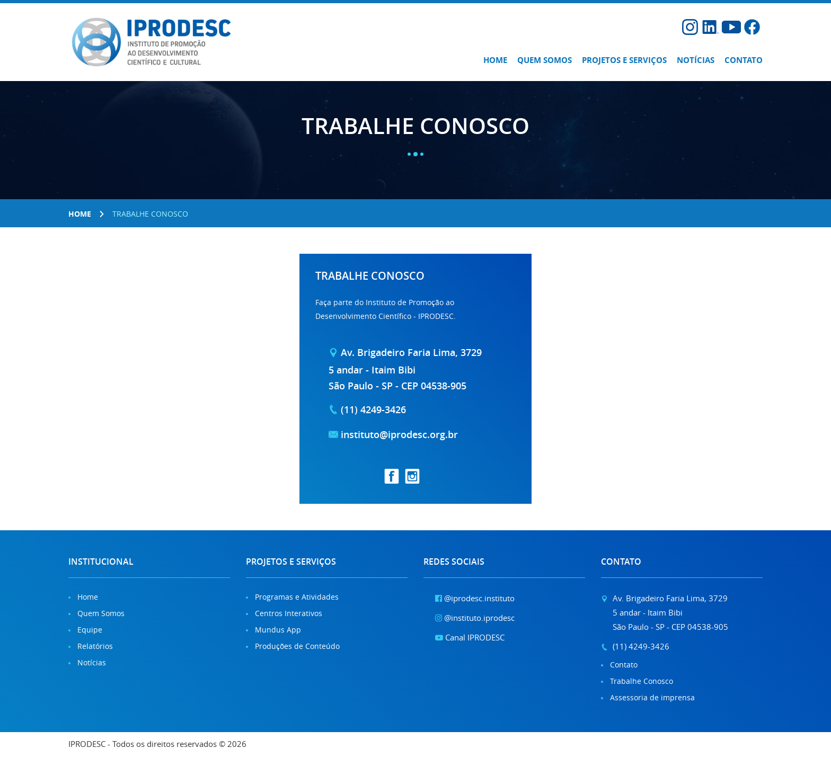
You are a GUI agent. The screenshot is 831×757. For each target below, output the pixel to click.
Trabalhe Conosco (641, 681)
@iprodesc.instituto (475, 598)
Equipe (89, 630)
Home (495, 60)
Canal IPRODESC (470, 637)
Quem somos (544, 60)
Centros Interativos (288, 613)
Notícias (695, 60)
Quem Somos (101, 613)
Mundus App (278, 630)
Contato (743, 60)
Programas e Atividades (297, 597)
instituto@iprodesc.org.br (399, 434)
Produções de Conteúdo (297, 646)
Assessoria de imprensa (652, 697)
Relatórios (95, 646)
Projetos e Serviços (624, 60)
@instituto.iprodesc (475, 617)
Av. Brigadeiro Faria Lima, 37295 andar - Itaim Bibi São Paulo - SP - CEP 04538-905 (405, 368)
